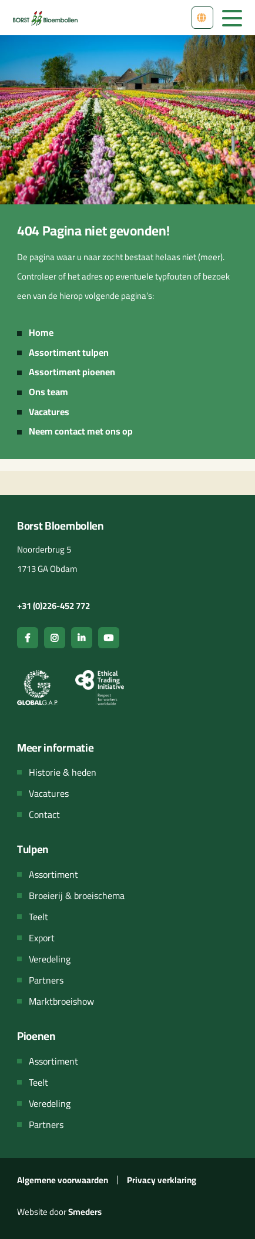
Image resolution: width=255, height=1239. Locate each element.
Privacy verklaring (161, 1180)
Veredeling (50, 959)
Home (41, 332)
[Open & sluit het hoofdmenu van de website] (232, 17)
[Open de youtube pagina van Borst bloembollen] (108, 637)
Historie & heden (62, 772)
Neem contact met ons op (81, 431)
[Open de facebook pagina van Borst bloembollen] (27, 637)
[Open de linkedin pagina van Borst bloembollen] (81, 637)
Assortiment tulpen (69, 352)
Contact (44, 814)
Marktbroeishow (61, 1001)
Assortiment (53, 874)
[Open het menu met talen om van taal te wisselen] (202, 17)
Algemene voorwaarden (62, 1180)
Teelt (38, 916)
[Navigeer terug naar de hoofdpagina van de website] (45, 17)
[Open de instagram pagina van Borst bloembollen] (54, 637)
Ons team (48, 391)
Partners (46, 980)
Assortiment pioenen (72, 372)
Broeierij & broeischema (77, 895)
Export (42, 938)
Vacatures (49, 411)
